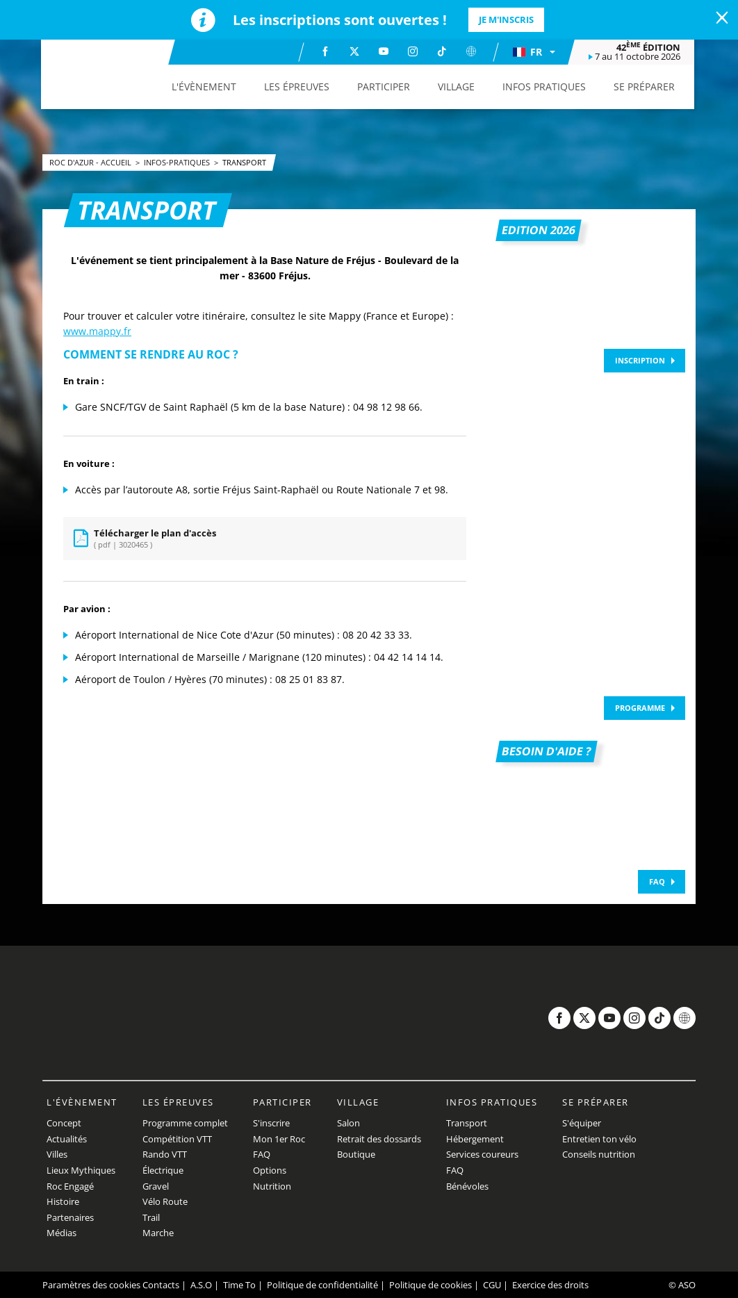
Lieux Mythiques (81, 1170)
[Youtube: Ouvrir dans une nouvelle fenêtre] (384, 51)
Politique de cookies (430, 1285)
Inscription (640, 360)
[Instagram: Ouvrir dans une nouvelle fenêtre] (413, 51)
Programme (640, 708)
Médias (61, 1232)
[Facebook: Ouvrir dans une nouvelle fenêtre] (325, 51)
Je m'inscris (506, 19)
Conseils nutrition (598, 1154)
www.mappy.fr (97, 331)
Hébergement (475, 1139)
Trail (151, 1217)
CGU (492, 1285)
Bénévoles (467, 1186)
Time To (239, 1285)
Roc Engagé (70, 1186)
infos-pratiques (178, 162)
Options (269, 1170)
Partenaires (70, 1217)
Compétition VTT (177, 1139)
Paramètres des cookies (91, 1285)
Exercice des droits (550, 1285)
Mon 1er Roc (279, 1139)
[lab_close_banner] (722, 18)
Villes (57, 1154)
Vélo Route (165, 1201)
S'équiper (581, 1123)
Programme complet (185, 1123)
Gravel (155, 1186)
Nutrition (272, 1186)
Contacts (160, 1285)
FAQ (657, 881)
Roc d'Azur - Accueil (91, 162)
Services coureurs (482, 1154)
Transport (244, 162)
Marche (158, 1232)
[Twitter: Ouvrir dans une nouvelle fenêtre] (355, 51)
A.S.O (201, 1285)
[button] (534, 52)
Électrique (162, 1170)
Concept (64, 1123)
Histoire (63, 1201)
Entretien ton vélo (599, 1139)
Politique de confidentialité (322, 1285)
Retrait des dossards (379, 1139)
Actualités (67, 1139)
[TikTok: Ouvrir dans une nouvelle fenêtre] (442, 51)
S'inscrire (271, 1123)
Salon (348, 1123)
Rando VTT (164, 1154)
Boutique (356, 1154)
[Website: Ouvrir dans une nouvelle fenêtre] (471, 51)
